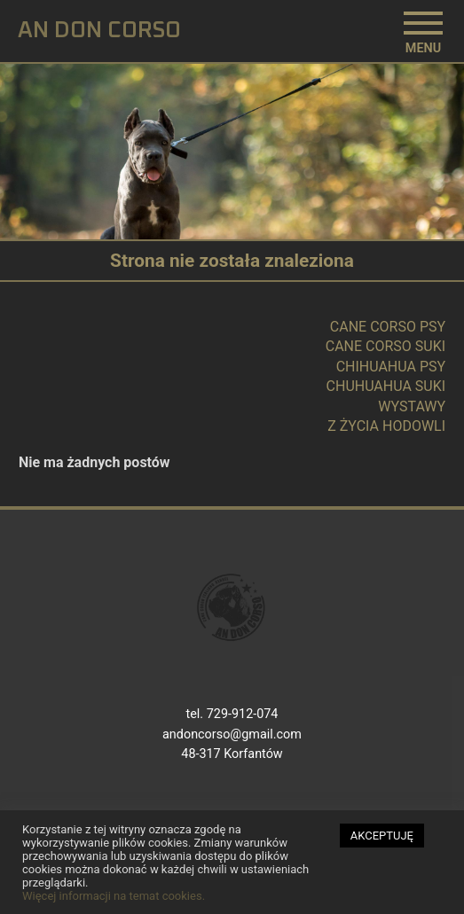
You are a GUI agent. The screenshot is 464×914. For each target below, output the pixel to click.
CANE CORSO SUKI (385, 346)
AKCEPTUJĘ (381, 840)
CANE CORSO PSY (387, 326)
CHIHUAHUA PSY (390, 366)
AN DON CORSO (99, 31)
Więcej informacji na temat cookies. (113, 900)
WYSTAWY (411, 406)
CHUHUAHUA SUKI (386, 386)
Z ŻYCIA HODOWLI (386, 426)
